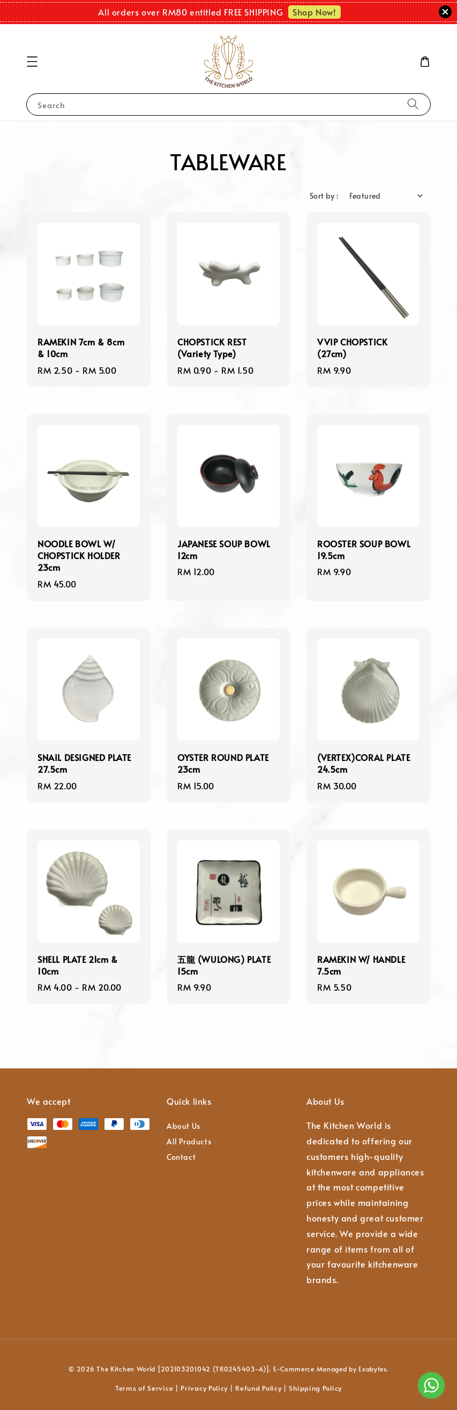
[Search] (413, 104)
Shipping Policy (315, 1388)
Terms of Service (144, 1388)
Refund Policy (258, 1388)
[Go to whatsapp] (431, 1385)
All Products (189, 1141)
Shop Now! (314, 12)
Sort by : (324, 196)
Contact (181, 1157)
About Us (183, 1126)
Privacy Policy (204, 1388)
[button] (32, 61)
